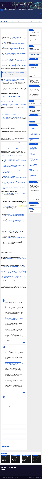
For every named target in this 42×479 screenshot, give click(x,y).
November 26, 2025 (6, 459)
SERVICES (37, 477)
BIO (20, 9)
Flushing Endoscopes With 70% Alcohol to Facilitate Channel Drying (14, 184)
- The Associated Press (33, 165)
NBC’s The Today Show (10, 258)
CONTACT (11, 11)
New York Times (6, 266)
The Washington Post (15, 266)
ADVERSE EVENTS (12, 9)
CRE (15, 11)
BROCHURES (24, 9)
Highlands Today (19, 270)
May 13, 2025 (35, 459)
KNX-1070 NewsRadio (11, 272)
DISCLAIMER (20, 11)
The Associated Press (9, 273)
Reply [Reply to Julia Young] (23, 342)
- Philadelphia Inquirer (33, 148)
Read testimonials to (32, 109)
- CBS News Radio (32, 177)
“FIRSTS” (25, 11)
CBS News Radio (4, 267)
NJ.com (12, 276)
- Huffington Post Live (33, 135)
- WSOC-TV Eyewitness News (34, 152)
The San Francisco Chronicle (17, 273)
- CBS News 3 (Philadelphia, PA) (34, 133)
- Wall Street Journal (32, 171)
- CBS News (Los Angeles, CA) (34, 138)
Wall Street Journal (22, 266)
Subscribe (31, 211)
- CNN (30, 127)
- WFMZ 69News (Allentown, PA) (34, 134)
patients (10, 206)
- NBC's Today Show (32, 128)
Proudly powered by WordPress (5, 477)
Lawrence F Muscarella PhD (25, 460)
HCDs (30, 11)
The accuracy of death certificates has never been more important (14, 193)
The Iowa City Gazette (7, 276)
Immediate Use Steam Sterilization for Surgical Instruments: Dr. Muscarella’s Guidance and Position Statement (34, 69)
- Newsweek (31, 158)
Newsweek (24, 271)
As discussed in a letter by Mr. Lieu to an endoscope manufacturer (13, 145)
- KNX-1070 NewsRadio (33, 164)
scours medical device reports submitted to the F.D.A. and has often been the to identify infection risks (14, 117)
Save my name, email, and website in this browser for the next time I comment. (13, 443)
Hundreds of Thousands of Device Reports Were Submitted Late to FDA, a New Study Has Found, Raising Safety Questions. (13, 104)
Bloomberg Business (19, 271)
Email (3, 431)
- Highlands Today (32, 160)
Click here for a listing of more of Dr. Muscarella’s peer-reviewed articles (14, 244)
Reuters (15, 270)
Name (3, 426)
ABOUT (5, 9)
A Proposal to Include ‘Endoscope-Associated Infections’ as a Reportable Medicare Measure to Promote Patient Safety (13, 100)
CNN (5, 258)
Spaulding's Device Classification (15, 455)
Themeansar (15, 477)
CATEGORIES (30, 9)
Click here (8, 280)
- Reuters (31, 163)
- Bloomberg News (32, 153)
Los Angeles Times (23, 267)
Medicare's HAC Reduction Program (26, 455)
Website (3, 436)
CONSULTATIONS (5, 11)
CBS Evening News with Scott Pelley (15, 259)
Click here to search (7, 137)
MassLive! (7, 271)
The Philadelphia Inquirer (18, 276)
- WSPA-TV (31, 176)
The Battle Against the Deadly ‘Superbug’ (18, 43)
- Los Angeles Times (32, 147)
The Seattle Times (10, 270)
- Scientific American (32, 154)
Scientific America (4, 270)
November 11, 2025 (15, 459)
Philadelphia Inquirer (16, 267)
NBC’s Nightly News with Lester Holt (20, 258)
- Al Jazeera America (32, 175)
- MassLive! (31, 155)
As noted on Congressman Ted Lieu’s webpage (10, 148)
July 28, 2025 (25, 459)
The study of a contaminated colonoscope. (15, 231)
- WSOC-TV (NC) (32, 139)
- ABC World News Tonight (33, 132)
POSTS (40, 477)
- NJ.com (30, 169)
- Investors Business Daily (33, 172)
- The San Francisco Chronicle (34, 166)
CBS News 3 (17, 272)
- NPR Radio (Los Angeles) (33, 159)
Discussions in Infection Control (21, 4)
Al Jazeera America (4, 272)
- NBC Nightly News (32, 129)
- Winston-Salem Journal (33, 170)
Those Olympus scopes (15, 37)
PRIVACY (34, 477)
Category (6, 153)
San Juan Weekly (16, 277)
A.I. (17, 9)
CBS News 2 (21, 272)
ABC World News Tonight (5, 259)
